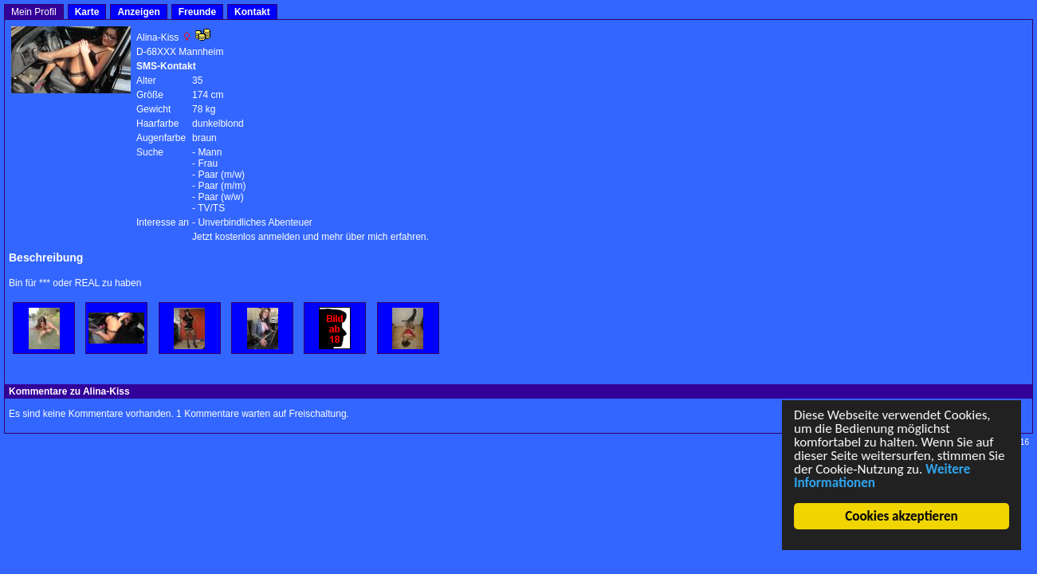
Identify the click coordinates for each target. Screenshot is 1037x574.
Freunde (197, 12)
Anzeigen (138, 12)
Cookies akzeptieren (902, 516)
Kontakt (252, 12)
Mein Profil (34, 12)
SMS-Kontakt (166, 66)
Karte (87, 12)
